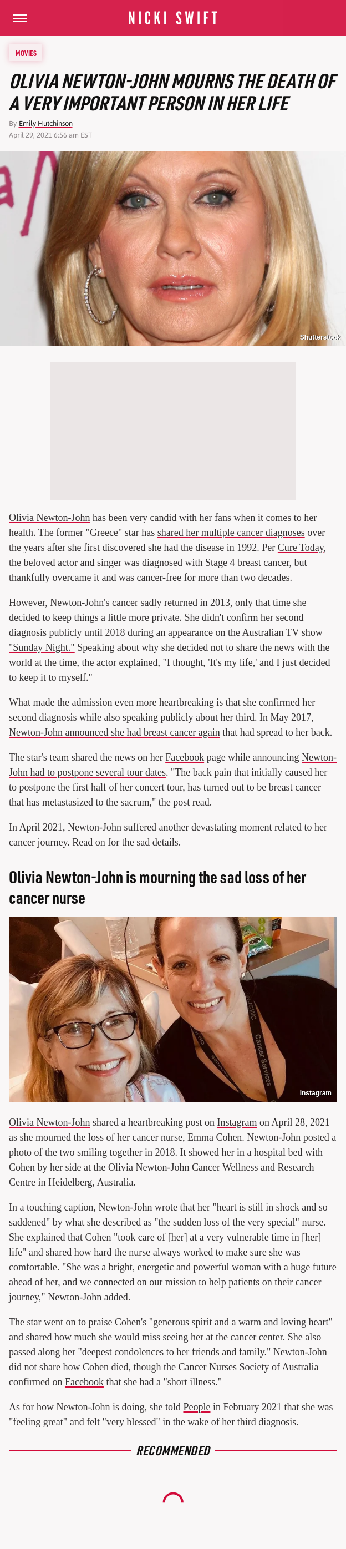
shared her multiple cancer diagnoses (231, 532)
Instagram (316, 1093)
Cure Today (301, 547)
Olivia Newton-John (49, 517)
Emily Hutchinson (46, 123)
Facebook (184, 757)
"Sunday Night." (42, 647)
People (196, 1407)
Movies (26, 53)
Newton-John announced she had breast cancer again (114, 732)
